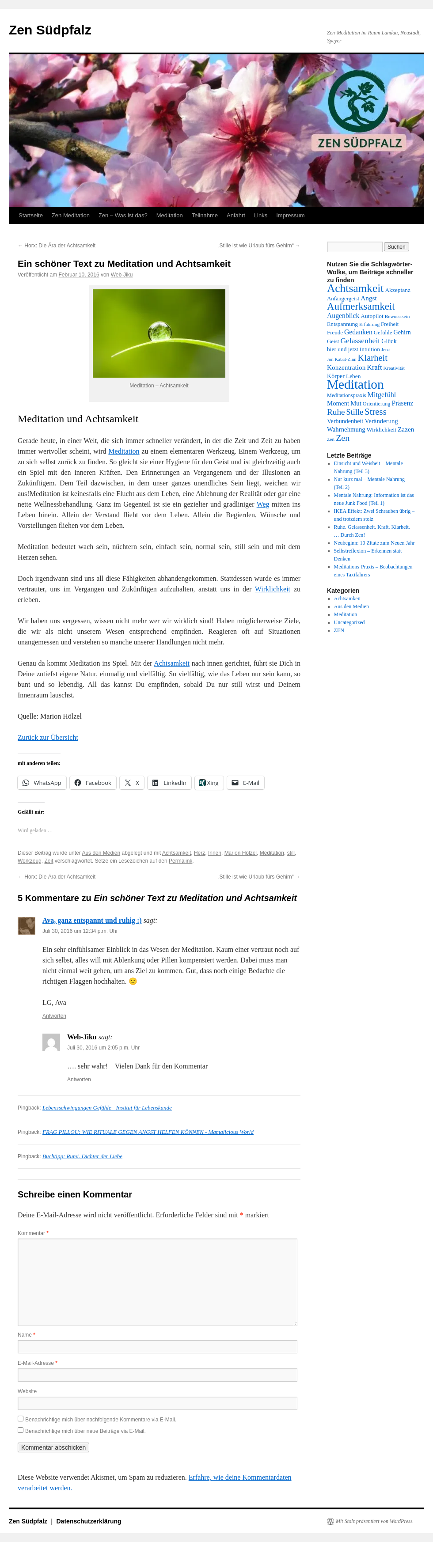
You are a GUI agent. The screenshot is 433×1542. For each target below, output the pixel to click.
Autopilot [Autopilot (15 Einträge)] (372, 316)
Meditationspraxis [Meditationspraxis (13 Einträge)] (346, 395)
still (291, 853)
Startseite (31, 215)
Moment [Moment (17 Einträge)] (338, 403)
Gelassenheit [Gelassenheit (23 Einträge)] (360, 340)
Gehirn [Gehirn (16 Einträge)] (402, 332)
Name (26, 1335)
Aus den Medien (101, 853)
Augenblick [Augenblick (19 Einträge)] (343, 315)
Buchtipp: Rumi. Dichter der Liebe (82, 1156)
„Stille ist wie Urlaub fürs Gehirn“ (259, 245)
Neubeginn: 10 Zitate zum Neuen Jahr (374, 543)
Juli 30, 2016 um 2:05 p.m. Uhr (103, 1048)
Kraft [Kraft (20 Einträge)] (374, 367)
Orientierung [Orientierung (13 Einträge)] (377, 404)
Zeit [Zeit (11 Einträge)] (330, 439)
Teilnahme (205, 215)
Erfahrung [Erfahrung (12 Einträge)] (369, 324)
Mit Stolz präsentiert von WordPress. (375, 1521)
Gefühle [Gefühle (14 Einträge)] (383, 332)
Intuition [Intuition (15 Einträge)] (370, 349)
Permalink (180, 861)
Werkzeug (30, 861)
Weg (263, 504)
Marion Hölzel (240, 853)
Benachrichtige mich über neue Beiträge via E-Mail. (85, 1431)
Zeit (48, 861)
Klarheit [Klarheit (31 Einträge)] (372, 358)
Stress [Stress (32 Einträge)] (376, 411)
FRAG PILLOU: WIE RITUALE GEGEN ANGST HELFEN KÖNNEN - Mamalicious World (148, 1132)
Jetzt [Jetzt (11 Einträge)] (385, 349)
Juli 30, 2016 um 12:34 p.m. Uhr (80, 931)
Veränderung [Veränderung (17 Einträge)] (381, 420)
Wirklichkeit (272, 589)
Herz (199, 853)
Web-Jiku (122, 275)
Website (27, 1391)
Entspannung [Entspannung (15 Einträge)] (342, 324)
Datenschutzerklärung (89, 1521)
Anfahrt (236, 215)
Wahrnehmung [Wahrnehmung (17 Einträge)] (346, 429)
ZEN (339, 630)
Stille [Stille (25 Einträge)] (355, 412)
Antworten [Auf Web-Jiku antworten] (79, 1079)
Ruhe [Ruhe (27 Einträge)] (336, 412)
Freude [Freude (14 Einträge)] (335, 332)
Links (260, 215)
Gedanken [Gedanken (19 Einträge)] (358, 332)
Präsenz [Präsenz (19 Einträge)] (403, 403)
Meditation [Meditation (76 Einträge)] (355, 384)
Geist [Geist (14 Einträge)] (333, 341)
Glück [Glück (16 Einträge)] (388, 341)
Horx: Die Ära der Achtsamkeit (56, 245)
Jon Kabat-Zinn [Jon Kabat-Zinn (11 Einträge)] (342, 359)
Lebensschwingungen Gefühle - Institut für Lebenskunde (107, 1107)
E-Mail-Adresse (37, 1363)
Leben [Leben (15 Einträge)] (353, 376)
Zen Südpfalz (50, 30)
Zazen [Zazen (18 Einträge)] (406, 429)
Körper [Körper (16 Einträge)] (336, 375)
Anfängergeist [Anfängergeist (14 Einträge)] (343, 298)
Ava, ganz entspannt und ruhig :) (92, 920)
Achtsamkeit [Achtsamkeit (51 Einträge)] (355, 288)
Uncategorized (349, 622)
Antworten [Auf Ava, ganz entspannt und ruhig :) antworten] (54, 1016)
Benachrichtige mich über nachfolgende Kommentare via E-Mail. (100, 1420)
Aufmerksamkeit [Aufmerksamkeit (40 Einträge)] (361, 306)
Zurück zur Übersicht (48, 737)
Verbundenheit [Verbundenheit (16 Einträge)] (345, 420)
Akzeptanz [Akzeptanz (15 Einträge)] (397, 290)
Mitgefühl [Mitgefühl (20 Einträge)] (382, 395)
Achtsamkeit (172, 663)
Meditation (169, 215)
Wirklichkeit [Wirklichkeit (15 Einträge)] (381, 429)
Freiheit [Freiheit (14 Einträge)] (390, 324)
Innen (214, 853)
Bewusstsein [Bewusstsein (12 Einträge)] (397, 316)
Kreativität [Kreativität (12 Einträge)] (394, 368)
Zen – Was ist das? (123, 215)
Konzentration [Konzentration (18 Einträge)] (346, 367)
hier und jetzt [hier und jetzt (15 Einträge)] (342, 349)
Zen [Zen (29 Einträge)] (342, 438)
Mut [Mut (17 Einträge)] (355, 403)
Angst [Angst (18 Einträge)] (368, 298)
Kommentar (33, 1233)
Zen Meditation (71, 215)
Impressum (290, 215)
